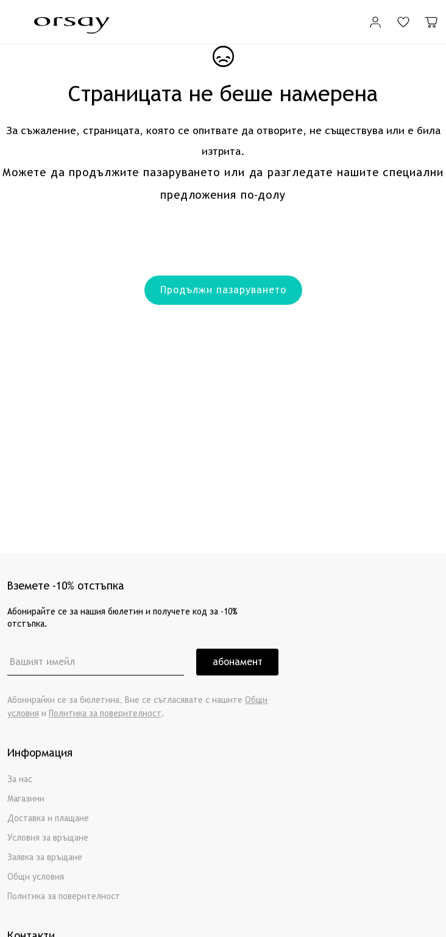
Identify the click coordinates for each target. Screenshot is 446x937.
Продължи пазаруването (223, 290)
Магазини (25, 799)
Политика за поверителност (105, 713)
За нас (19, 779)
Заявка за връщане (44, 857)
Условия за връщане (47, 838)
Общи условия (35, 877)
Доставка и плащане (48, 818)
